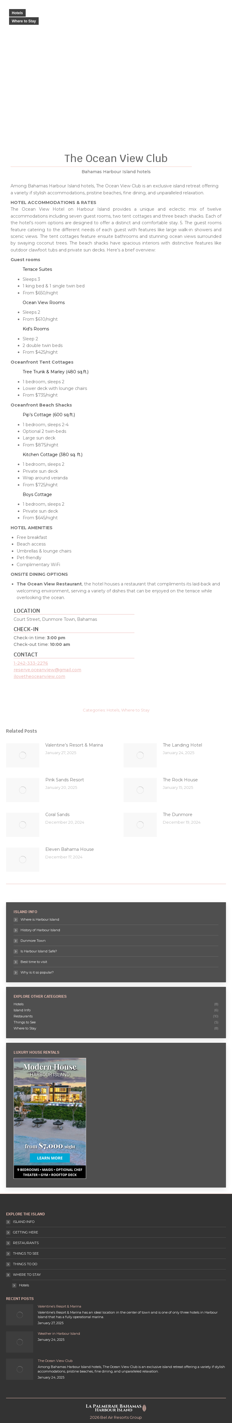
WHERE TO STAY (24, 1274)
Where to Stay (24, 21)
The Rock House (180, 780)
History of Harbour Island (40, 930)
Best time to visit (34, 962)
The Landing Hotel (182, 745)
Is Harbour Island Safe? (39, 951)
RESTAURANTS (26, 1243)
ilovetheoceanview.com (39, 676)
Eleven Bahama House (69, 849)
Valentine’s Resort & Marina (74, 745)
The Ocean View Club (55, 1361)
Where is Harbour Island (40, 919)
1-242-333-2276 (31, 663)
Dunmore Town (33, 940)
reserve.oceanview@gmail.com (47, 670)
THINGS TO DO (25, 1264)
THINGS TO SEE (26, 1253)
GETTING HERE (25, 1232)
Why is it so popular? (37, 972)
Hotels (17, 13)
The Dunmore (177, 814)
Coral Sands (57, 814)
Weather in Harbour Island (59, 1333)
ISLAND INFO (23, 1222)
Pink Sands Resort (64, 780)
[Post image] (22, 755)
